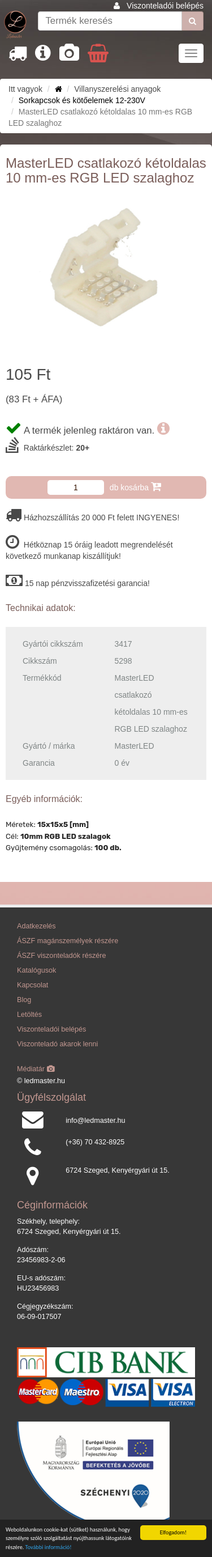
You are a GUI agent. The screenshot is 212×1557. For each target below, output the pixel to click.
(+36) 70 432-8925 (95, 1142)
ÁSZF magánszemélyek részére (67, 941)
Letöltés (29, 1015)
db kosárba (135, 487)
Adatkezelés (36, 926)
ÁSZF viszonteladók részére (61, 956)
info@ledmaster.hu (95, 1121)
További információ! (48, 1547)
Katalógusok (36, 970)
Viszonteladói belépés (165, 5)
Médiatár (36, 1069)
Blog (24, 1000)
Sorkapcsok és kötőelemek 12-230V (82, 100)
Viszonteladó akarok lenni (57, 1044)
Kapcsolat (32, 985)
